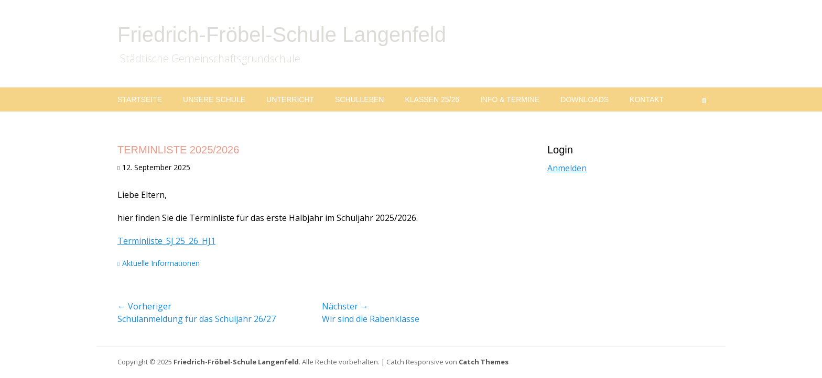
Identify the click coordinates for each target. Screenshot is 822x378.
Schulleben (359, 99)
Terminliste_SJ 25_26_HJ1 (166, 241)
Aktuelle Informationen (161, 263)
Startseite (139, 99)
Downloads (584, 99)
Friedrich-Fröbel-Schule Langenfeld (281, 34)
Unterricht (290, 99)
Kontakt (647, 99)
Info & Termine (509, 99)
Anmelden (567, 168)
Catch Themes (484, 361)
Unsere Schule (214, 99)
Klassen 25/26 (432, 99)
